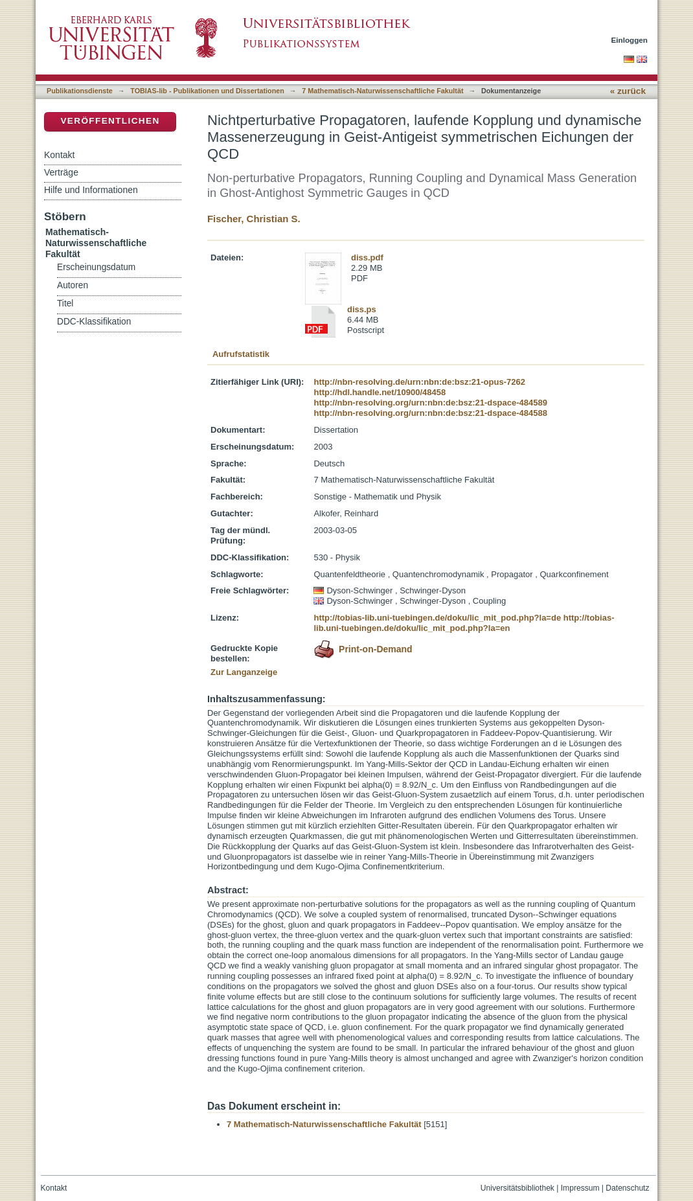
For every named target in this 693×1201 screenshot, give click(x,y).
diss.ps (361, 309)
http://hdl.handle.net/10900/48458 (379, 392)
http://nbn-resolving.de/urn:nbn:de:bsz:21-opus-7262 (419, 382)
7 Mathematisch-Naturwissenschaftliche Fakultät (382, 91)
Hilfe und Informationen (91, 190)
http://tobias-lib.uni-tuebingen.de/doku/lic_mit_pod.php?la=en (463, 623)
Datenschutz (627, 1188)
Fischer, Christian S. (254, 218)
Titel (65, 303)
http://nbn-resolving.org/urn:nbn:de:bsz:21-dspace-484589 (430, 402)
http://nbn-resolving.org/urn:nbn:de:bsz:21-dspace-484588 (430, 413)
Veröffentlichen (109, 121)
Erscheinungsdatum (96, 267)
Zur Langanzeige (243, 672)
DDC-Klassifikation (94, 321)
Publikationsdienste (80, 91)
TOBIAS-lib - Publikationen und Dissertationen (207, 91)
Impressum (580, 1188)
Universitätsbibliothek (517, 1188)
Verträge (61, 172)
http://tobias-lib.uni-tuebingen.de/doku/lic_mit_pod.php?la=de (437, 618)
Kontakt (59, 155)
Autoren (72, 285)
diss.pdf (367, 257)
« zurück (628, 91)
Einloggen (629, 40)
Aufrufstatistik (240, 354)
